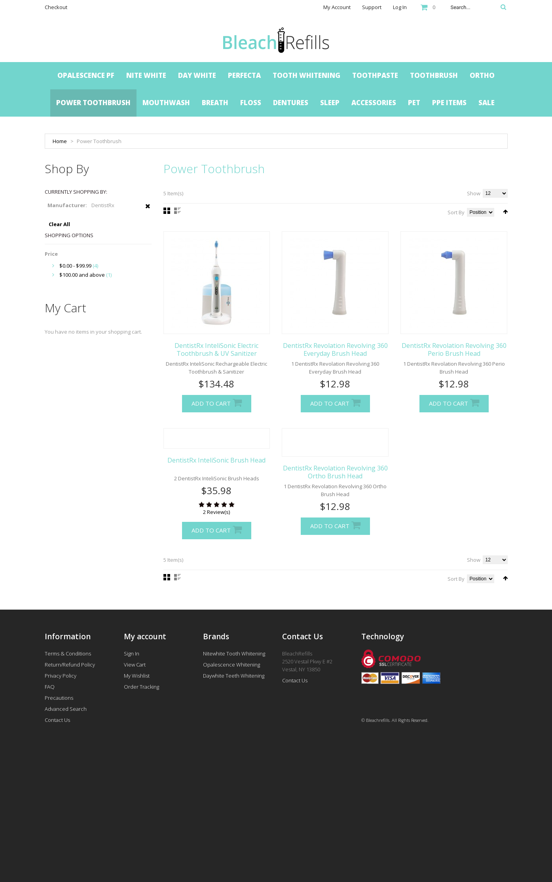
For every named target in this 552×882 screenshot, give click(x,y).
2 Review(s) (216, 512)
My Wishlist (137, 675)
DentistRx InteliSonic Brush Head (216, 460)
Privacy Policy (60, 675)
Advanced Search (66, 708)
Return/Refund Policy (70, 664)
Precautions (59, 697)
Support (371, 7)
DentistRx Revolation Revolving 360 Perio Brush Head (454, 349)
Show (473, 193)
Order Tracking (141, 686)
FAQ (50, 686)
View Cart (135, 664)
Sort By (456, 212)
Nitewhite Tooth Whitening (234, 653)
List (177, 211)
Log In (400, 7)
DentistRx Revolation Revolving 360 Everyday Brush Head (335, 349)
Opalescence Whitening (231, 664)
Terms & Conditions (68, 653)
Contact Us (57, 719)
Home (60, 141)
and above (82, 274)
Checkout (56, 7)
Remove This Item (147, 210)
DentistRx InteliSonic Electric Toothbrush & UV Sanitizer (216, 349)
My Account (337, 7)
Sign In (131, 653)
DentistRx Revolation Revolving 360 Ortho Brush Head (335, 472)
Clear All (59, 224)
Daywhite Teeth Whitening (233, 675)
